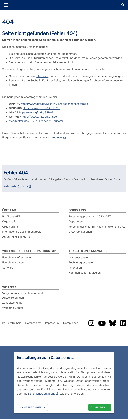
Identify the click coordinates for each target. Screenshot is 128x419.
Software (7, 267)
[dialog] (64, 383)
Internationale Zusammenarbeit (21, 231)
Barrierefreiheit (11, 323)
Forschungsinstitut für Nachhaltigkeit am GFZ (97, 226)
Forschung (77, 210)
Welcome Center (12, 307)
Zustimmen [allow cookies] (98, 407)
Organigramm (10, 226)
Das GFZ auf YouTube (102, 323)
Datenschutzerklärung (41, 393)
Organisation (10, 221)
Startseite (42, 76)
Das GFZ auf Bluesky (112, 323)
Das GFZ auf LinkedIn (123, 323)
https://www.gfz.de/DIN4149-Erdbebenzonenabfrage (54, 103)
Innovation (75, 267)
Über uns (9, 210)
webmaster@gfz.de (16, 186)
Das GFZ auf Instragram (91, 323)
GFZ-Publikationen (80, 231)
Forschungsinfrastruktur (17, 257)
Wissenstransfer (79, 257)
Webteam (57, 137)
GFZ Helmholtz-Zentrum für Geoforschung (64, 5)
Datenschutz (33, 323)
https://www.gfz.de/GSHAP (36, 112)
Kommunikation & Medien (85, 272)
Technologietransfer (81, 262)
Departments (77, 221)
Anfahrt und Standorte (16, 236)
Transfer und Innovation (88, 251)
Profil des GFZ (11, 216)
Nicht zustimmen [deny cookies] (31, 407)
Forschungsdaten (13, 262)
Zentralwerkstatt (12, 302)
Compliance (70, 323)
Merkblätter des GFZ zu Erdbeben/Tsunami (36, 121)
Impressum (52, 323)
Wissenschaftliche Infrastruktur (29, 251)
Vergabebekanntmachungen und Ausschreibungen (22, 295)
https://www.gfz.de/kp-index (40, 116)
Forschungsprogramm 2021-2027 (90, 216)
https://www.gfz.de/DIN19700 (41, 108)
